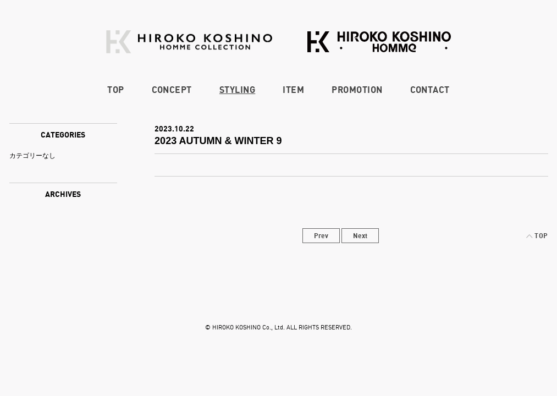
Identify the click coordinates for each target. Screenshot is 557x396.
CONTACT (430, 89)
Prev (321, 236)
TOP (115, 89)
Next (360, 236)
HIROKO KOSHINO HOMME (379, 41)
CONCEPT (172, 89)
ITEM (293, 89)
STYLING (237, 89)
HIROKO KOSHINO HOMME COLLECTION (189, 41)
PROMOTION (357, 89)
